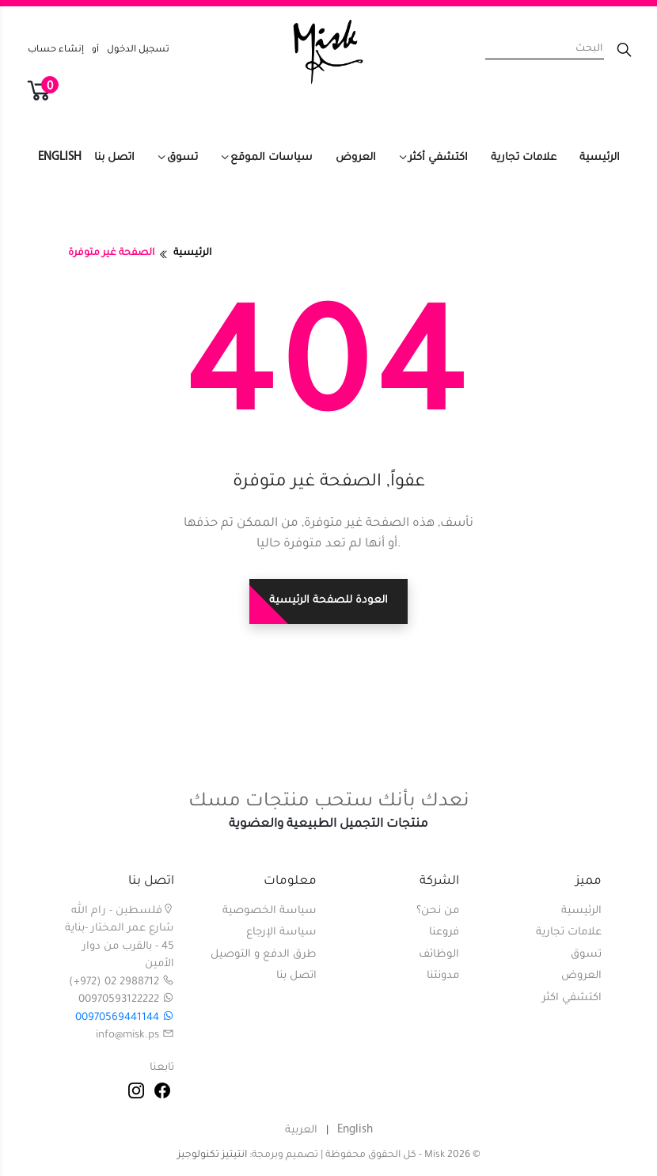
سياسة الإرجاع (281, 932)
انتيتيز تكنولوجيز (212, 1155)
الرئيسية (599, 158)
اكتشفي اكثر (572, 998)
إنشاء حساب (56, 50)
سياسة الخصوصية (269, 911)
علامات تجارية (523, 158)
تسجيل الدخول (138, 50)
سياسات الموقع (271, 158)
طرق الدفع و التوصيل (264, 955)
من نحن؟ (437, 911)
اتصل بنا (114, 158)
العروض (356, 158)
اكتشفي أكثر (438, 158)
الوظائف (439, 955)
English (60, 157)
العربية (301, 1130)
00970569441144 (124, 1018)
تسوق (182, 158)
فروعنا (444, 932)
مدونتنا (443, 976)
